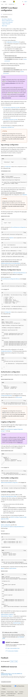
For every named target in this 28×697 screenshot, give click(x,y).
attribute (12, 568)
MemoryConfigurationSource (20, 272)
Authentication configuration (7, 22)
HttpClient (25, 194)
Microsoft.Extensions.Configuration (18, 227)
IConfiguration (8, 166)
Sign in (25, 1)
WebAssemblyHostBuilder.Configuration (9, 482)
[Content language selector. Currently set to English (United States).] (6, 686)
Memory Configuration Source (7, 20)
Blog (16, 691)
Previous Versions (10, 691)
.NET (6, 4)
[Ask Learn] (24, 4)
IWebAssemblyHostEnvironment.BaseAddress (10, 263)
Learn (2, 4)
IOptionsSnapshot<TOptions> (7, 614)
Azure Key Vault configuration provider (11, 107)
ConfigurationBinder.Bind (6, 395)
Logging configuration (6, 23)
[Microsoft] (14, 1)
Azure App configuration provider (10, 119)
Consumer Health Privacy (10, 693)
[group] (14, 180)
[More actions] (26, 4)
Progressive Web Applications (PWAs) (9, 496)
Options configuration (5, 524)
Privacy (2, 693)
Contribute (21, 691)
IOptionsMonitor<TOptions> (7, 616)
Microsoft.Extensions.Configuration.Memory (10, 278)
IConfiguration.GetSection (6, 351)
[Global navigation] (1, 2)
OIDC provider (19, 397)
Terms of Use (20, 693)
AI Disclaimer (3, 691)
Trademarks (3, 695)
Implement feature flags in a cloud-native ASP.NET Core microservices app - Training (11, 674)
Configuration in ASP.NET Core (12, 42)
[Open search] (23, 2)
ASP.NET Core (11, 4)
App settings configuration (7, 19)
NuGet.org (20, 442)
